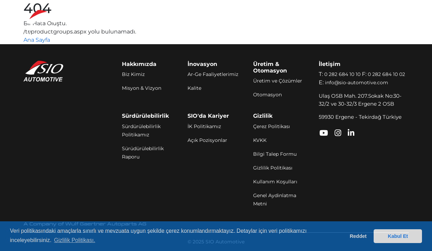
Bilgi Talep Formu (275, 154)
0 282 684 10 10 (342, 74)
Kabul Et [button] (398, 236)
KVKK (260, 140)
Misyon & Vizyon (141, 88)
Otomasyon (267, 94)
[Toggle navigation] (399, 20)
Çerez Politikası (271, 126)
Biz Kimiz (133, 74)
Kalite (194, 88)
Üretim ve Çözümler (277, 81)
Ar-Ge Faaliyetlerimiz (213, 74)
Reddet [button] (358, 236)
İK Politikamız (204, 126)
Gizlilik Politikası (272, 168)
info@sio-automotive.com (356, 82)
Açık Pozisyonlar (207, 140)
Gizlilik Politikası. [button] (74, 240)
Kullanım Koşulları (275, 181)
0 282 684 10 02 (386, 74)
